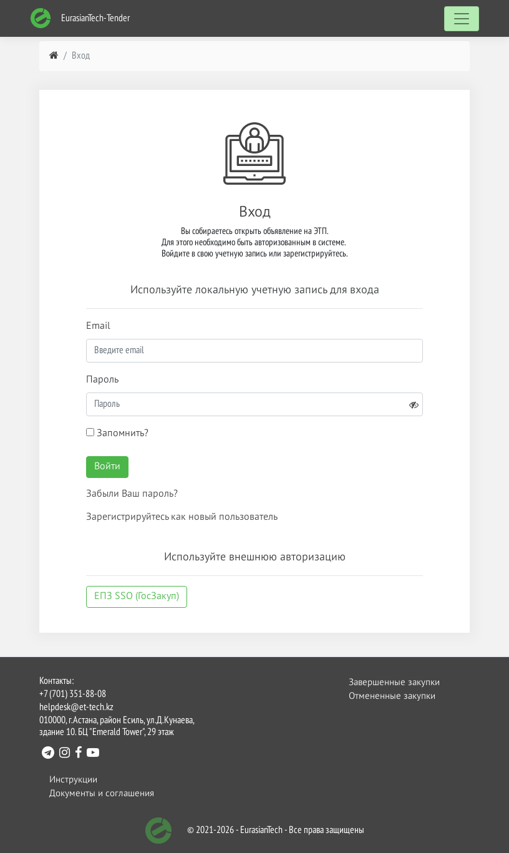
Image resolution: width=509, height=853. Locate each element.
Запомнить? (117, 433)
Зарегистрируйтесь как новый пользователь (182, 517)
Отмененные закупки (392, 696)
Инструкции (73, 779)
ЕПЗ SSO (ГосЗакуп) (136, 597)
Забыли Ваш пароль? (132, 494)
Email (98, 326)
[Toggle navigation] (461, 18)
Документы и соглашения (101, 793)
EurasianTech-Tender (80, 18)
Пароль (102, 380)
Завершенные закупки (394, 682)
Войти (107, 467)
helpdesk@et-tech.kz (76, 708)
